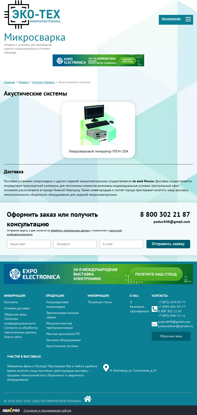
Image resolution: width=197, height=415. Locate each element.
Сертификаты (139, 311)
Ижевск (23, 82)
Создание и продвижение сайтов (36, 410)
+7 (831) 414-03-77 (172, 302)
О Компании (137, 304)
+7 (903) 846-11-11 (172, 315)
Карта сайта (13, 337)
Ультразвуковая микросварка (57, 304)
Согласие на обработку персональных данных (21, 330)
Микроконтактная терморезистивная (59, 325)
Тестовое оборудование (63, 340)
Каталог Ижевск (43, 82)
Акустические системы (62, 346)
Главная (9, 82)
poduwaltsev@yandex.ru (175, 326)
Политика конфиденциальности (20, 321)
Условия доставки (17, 308)
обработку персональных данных (70, 230)
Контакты (11, 302)
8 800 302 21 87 (165, 214)
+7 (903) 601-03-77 (172, 307)
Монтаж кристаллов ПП (63, 334)
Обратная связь (15, 314)
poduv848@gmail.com (172, 221)
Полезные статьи (100, 302)
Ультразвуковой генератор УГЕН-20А (98, 151)
